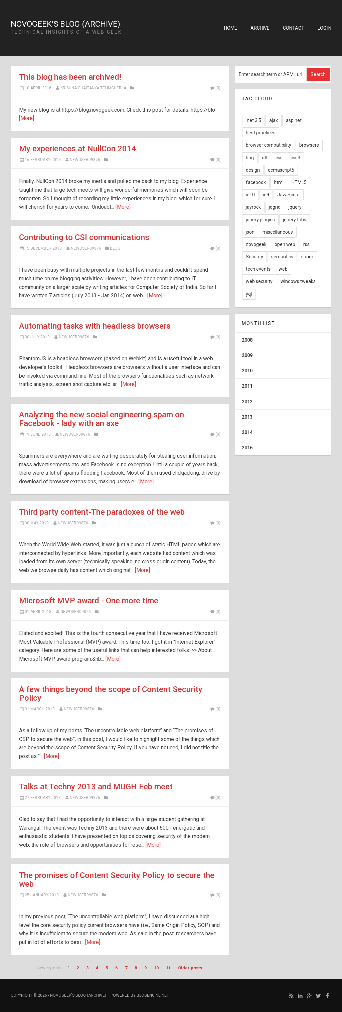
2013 (247, 417)
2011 (247, 386)
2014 (247, 432)
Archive (260, 28)
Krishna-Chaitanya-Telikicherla (93, 88)
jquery (295, 207)
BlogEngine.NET (153, 995)
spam (307, 256)
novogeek (256, 244)
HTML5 (299, 182)
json (250, 232)
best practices (261, 132)
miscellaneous (278, 232)
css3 (295, 157)
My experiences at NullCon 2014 (77, 148)
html (279, 182)
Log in (324, 28)
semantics (282, 256)
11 (168, 967)
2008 (247, 340)
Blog (115, 248)
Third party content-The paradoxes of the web (102, 512)
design (253, 170)
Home (230, 28)
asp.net (294, 120)
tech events (258, 269)
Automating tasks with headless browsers (95, 326)
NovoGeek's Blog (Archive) (65, 24)
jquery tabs (294, 219)
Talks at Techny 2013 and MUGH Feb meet (96, 786)
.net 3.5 (253, 120)
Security (254, 256)
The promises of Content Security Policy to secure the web (116, 880)
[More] (26, 118)
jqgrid (275, 207)
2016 (247, 447)
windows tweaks (298, 281)
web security (259, 281)
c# (265, 157)
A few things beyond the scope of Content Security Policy (110, 694)
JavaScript (288, 194)
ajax (273, 120)
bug (250, 157)
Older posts (190, 967)
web (283, 269)
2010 (247, 370)
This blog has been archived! (70, 77)
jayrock (253, 207)
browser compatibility (268, 145)
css (279, 157)
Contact (293, 28)
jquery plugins (260, 219)
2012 (247, 401)
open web (285, 244)
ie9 (266, 194)
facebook (256, 182)
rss (306, 244)
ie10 (250, 194)
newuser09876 (85, 159)
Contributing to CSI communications (84, 237)
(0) (215, 88)
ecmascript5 (281, 170)
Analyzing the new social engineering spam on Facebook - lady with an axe (101, 419)
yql (249, 294)
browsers (309, 145)
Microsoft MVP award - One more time (88, 600)
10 (156, 967)
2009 (247, 355)
